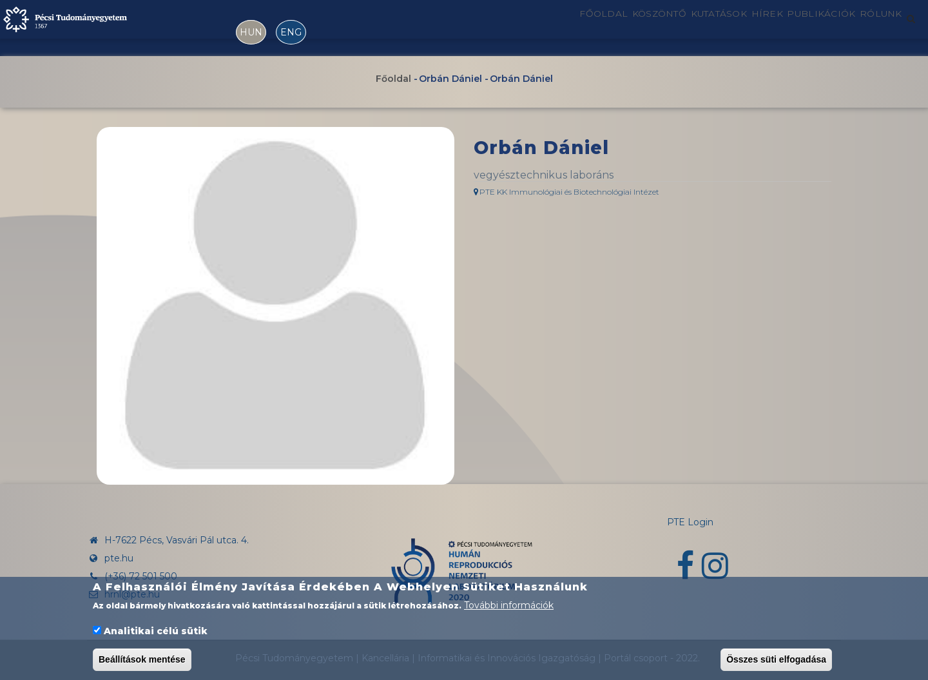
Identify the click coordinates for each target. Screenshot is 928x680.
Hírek (735, 28)
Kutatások (673, 28)
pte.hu (118, 558)
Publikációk (802, 28)
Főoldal (526, 28)
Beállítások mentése (142, 661)
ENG (291, 32)
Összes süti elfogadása (776, 661)
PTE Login (690, 522)
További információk (509, 607)
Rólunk (874, 28)
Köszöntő (595, 28)
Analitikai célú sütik (156, 632)
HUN (251, 32)
